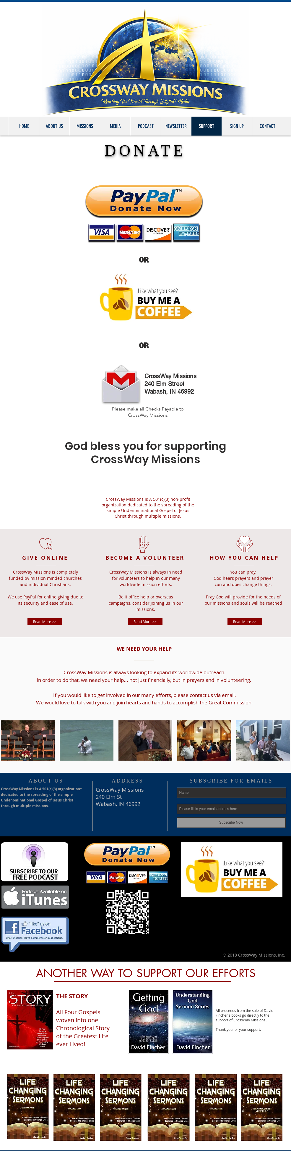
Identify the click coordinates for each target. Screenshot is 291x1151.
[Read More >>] (44, 621)
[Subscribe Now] (231, 822)
